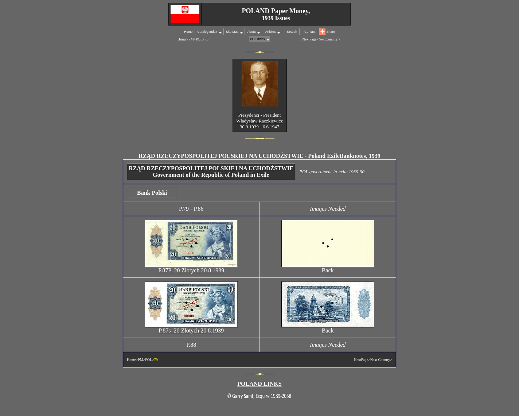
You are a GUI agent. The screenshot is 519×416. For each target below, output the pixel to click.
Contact (309, 32)
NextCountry (328, 39)
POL (199, 39)
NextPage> (311, 39)
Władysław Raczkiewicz (259, 121)
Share (331, 32)
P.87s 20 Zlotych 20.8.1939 (191, 330)
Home (188, 32)
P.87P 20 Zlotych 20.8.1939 (191, 270)
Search (292, 32)
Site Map (232, 32)
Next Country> (381, 360)
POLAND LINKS (259, 384)
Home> (182, 39)
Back (328, 270)
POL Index (257, 39)
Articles (270, 32)
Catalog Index (207, 32)
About (251, 32)
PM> (192, 39)
